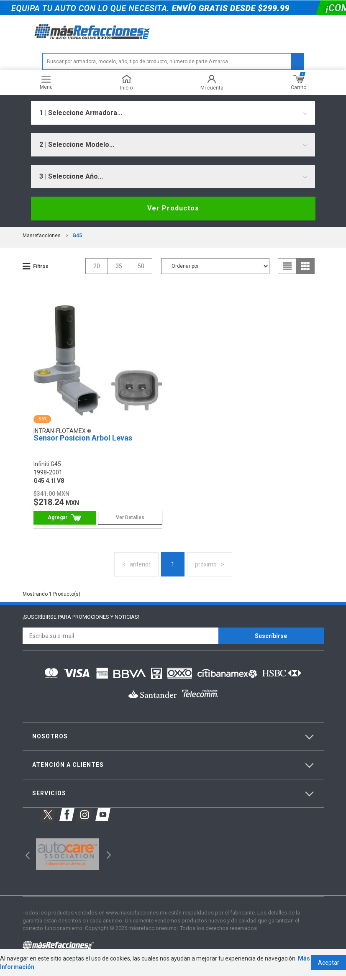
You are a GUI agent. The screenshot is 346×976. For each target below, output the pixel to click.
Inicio (126, 82)
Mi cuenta (211, 82)
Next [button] (108, 854)
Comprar (64, 518)
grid (305, 266)
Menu (46, 83)
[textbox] (173, 61)
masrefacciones (42, 235)
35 (118, 266)
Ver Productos (173, 208)
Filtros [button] (41, 266)
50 (141, 266)
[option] (67, 854)
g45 (77, 235)
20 (96, 266)
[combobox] (173, 113)
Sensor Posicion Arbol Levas (82, 437)
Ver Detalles (130, 517)
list (287, 266)
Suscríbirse (271, 636)
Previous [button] (25, 854)
